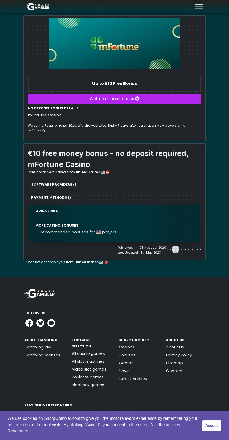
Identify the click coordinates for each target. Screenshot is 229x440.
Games (126, 363)
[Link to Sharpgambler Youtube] (51, 323)
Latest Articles (133, 378)
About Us (175, 347)
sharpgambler (190, 249)
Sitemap (174, 363)
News (124, 370)
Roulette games (88, 377)
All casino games (88, 353)
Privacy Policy (179, 355)
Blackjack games (88, 385)
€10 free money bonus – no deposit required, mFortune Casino (108, 159)
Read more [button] (18, 431)
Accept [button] (211, 425)
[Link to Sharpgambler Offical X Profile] (40, 323)
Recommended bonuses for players (75, 232)
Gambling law (38, 347)
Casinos (127, 347)
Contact (174, 370)
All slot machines (88, 361)
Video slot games (89, 369)
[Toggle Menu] (199, 6)
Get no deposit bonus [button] (114, 99)
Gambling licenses (42, 355)
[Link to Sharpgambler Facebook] (29, 323)
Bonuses (127, 355)
